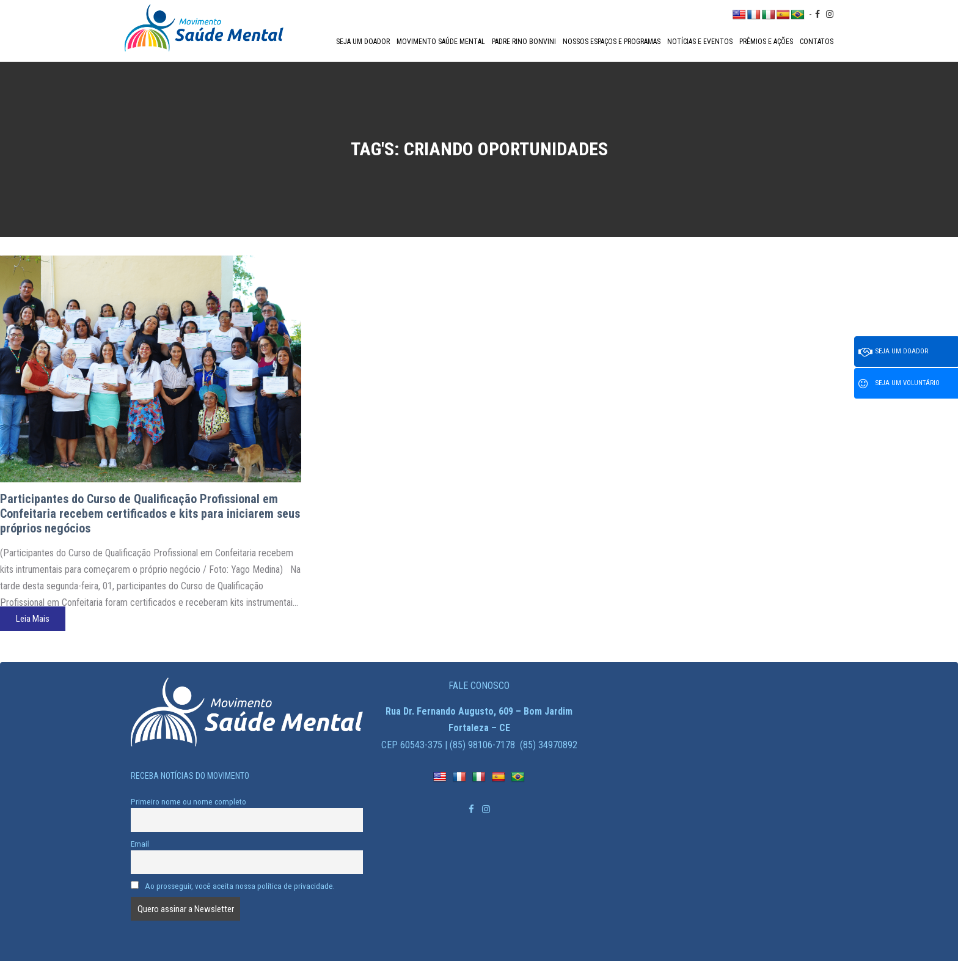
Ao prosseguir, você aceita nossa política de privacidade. (233, 886)
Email (140, 844)
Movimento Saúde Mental (441, 41)
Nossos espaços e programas (611, 41)
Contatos (816, 41)
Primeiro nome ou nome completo (188, 801)
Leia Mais (32, 618)
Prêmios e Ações (766, 41)
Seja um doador (363, 41)
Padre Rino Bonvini (524, 41)
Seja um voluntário (899, 383)
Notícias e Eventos (700, 41)
